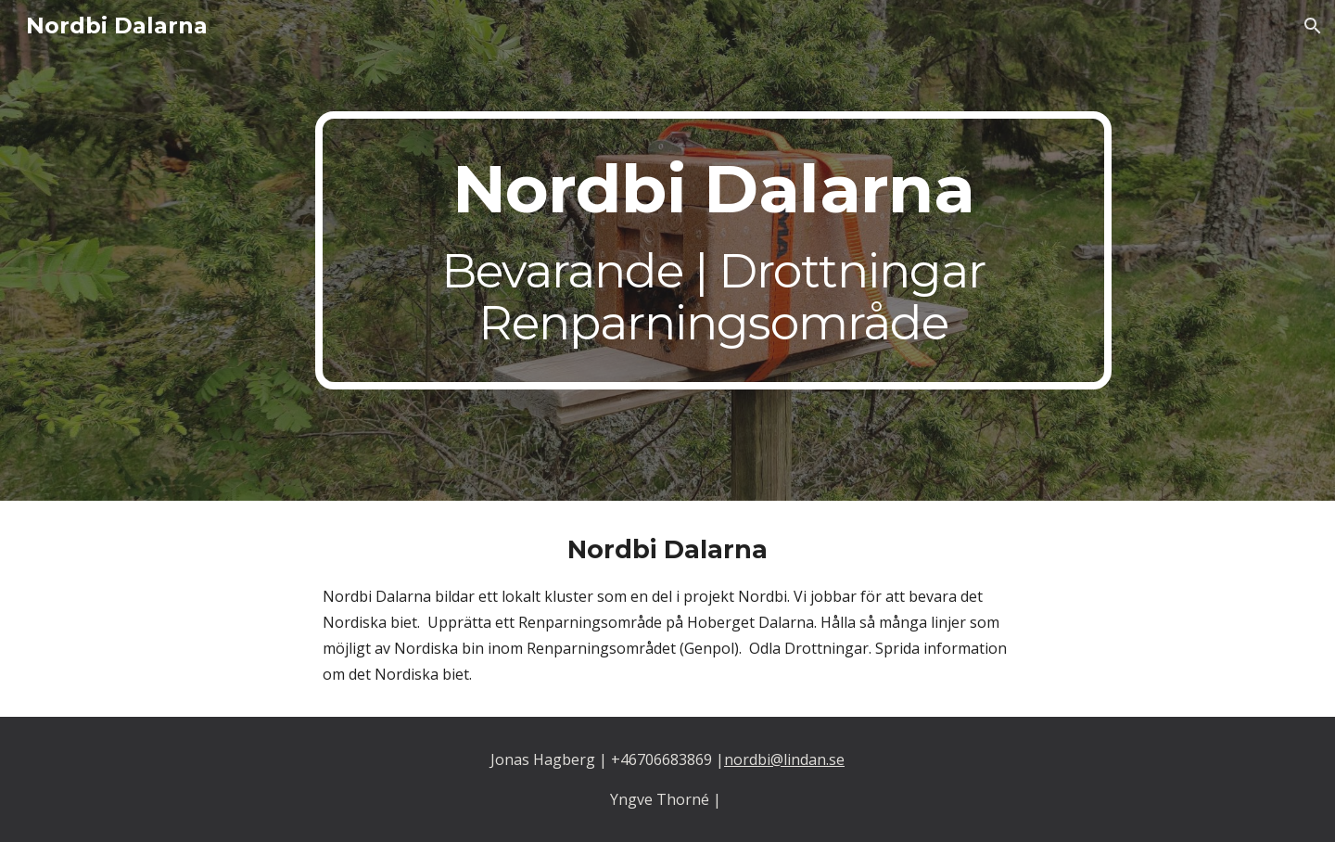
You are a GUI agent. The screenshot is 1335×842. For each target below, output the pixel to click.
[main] (713, 250)
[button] (1312, 26)
